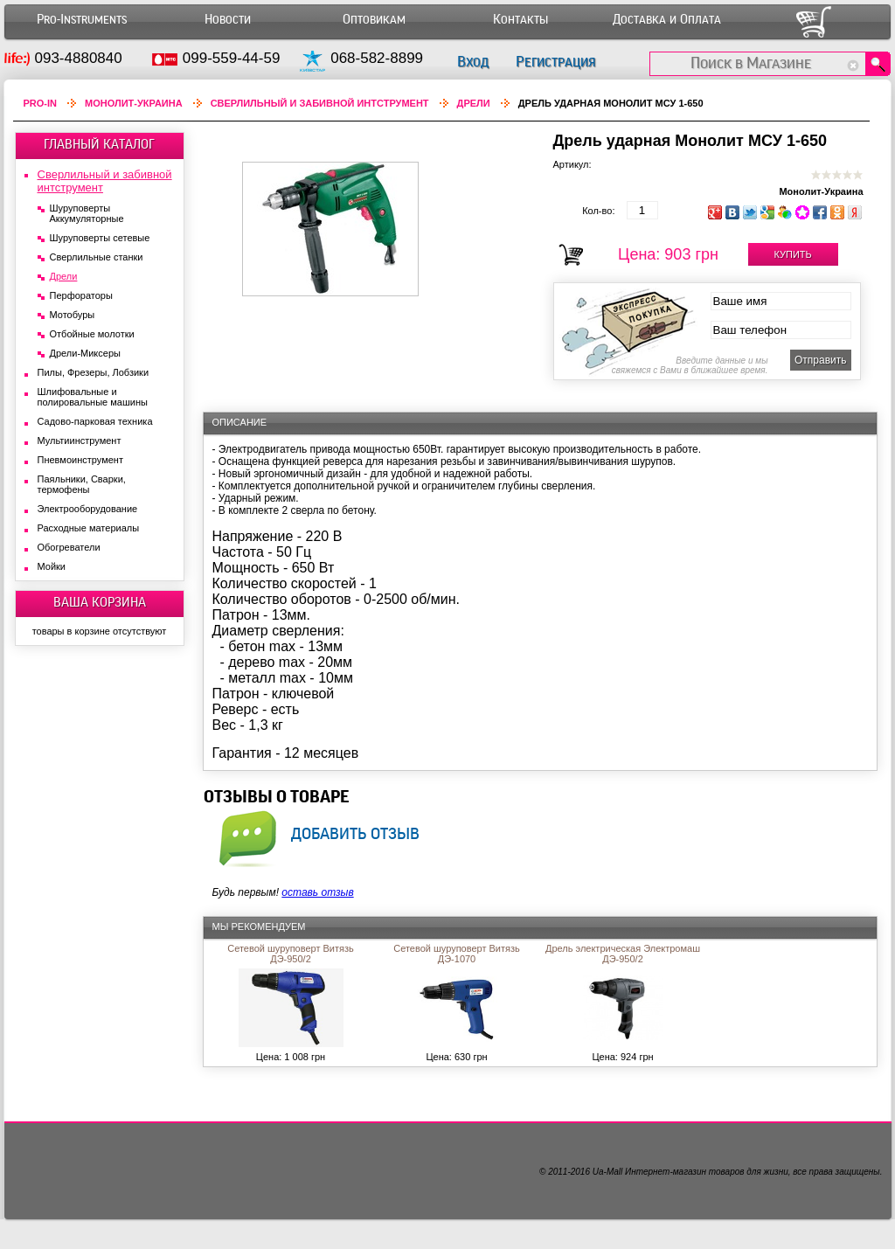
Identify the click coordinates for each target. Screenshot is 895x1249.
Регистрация (555, 61)
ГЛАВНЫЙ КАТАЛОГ (99, 144)
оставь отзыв (317, 892)
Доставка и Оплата (667, 19)
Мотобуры (72, 314)
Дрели (473, 103)
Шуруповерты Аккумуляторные (87, 213)
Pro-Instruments (82, 19)
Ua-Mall (607, 1171)
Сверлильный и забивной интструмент (320, 103)
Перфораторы (81, 295)
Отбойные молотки (92, 334)
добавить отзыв (355, 833)
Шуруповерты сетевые (100, 237)
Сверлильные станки (96, 257)
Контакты (520, 19)
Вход (473, 61)
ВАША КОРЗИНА (99, 602)
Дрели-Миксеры (85, 353)
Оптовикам (374, 19)
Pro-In (41, 103)
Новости (228, 19)
